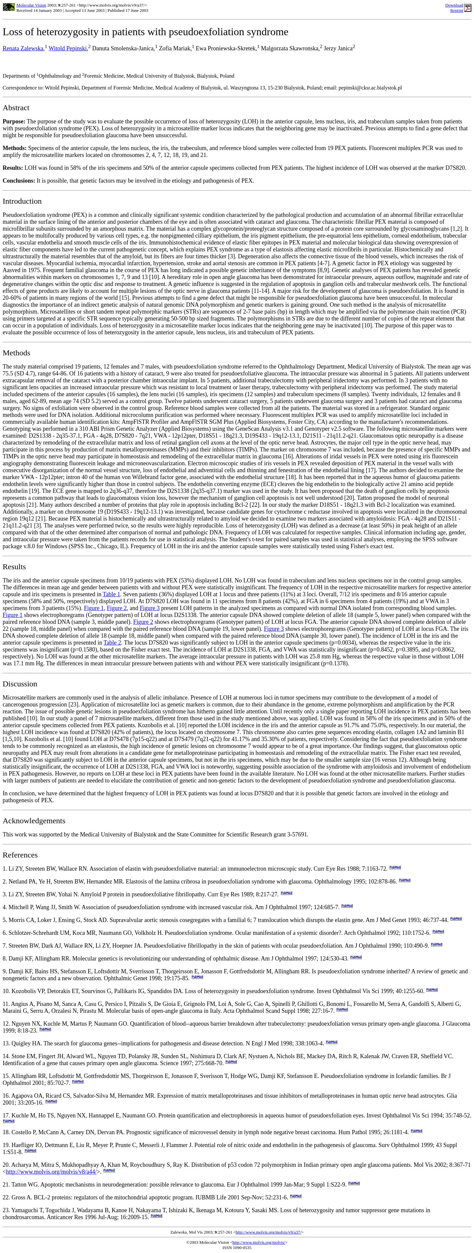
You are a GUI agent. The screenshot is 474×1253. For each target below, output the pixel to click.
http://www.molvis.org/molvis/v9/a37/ (268, 1232)
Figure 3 (150, 608)
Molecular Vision (31, 5)
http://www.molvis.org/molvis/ (258, 1242)
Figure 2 (117, 608)
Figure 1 (94, 608)
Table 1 (111, 594)
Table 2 (112, 642)
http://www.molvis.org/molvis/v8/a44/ (51, 1171)
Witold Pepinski (68, 48)
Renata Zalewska (23, 48)
